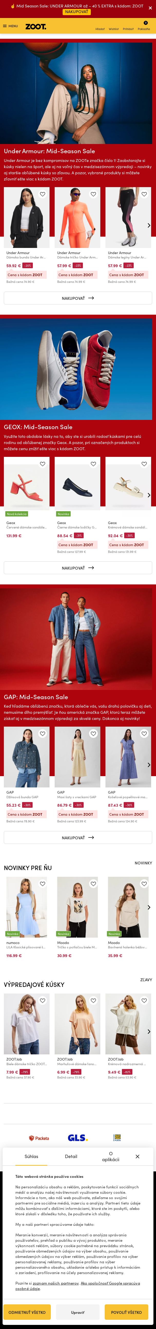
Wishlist (114, 26)
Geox (10, 522)
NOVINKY (143, 862)
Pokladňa (144, 25)
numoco (13, 942)
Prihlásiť (128, 26)
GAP (10, 792)
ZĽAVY (146, 979)
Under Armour (18, 252)
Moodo (63, 942)
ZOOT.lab (14, 1059)
